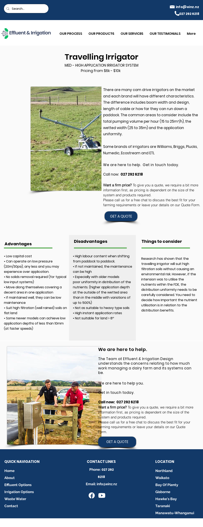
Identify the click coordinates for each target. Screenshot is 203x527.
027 (105, 469)
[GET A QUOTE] (121, 216)
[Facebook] (92, 495)
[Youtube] (102, 495)
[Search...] (26, 8)
